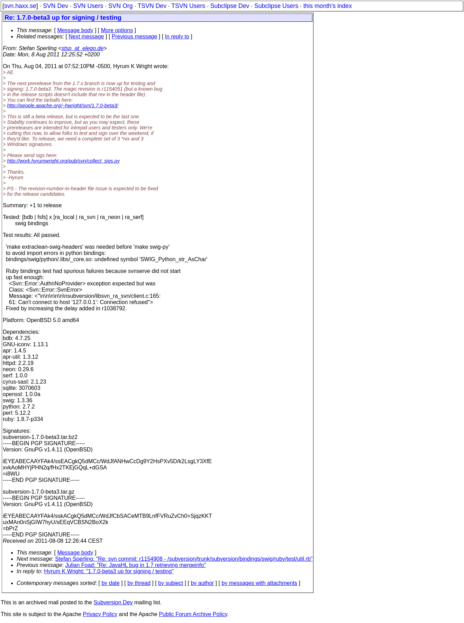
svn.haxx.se (20, 5)
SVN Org (120, 5)
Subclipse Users (276, 5)
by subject (170, 583)
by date (110, 583)
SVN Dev (55, 5)
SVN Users (88, 5)
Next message (86, 36)
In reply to (177, 36)
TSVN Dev (152, 5)
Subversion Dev (113, 602)
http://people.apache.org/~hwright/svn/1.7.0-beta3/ (62, 105)
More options (117, 30)
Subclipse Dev (229, 5)
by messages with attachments (259, 583)
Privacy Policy (100, 614)
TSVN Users (188, 5)
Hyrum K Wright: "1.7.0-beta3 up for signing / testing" (109, 571)
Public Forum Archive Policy (193, 614)
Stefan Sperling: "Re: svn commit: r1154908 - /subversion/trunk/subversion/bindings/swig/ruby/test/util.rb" (183, 559)
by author (202, 583)
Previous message (134, 36)
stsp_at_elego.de (82, 48)
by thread (139, 583)
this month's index (327, 5)
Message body (75, 30)
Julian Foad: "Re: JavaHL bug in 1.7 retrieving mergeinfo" (135, 565)
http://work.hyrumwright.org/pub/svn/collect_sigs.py (63, 161)
